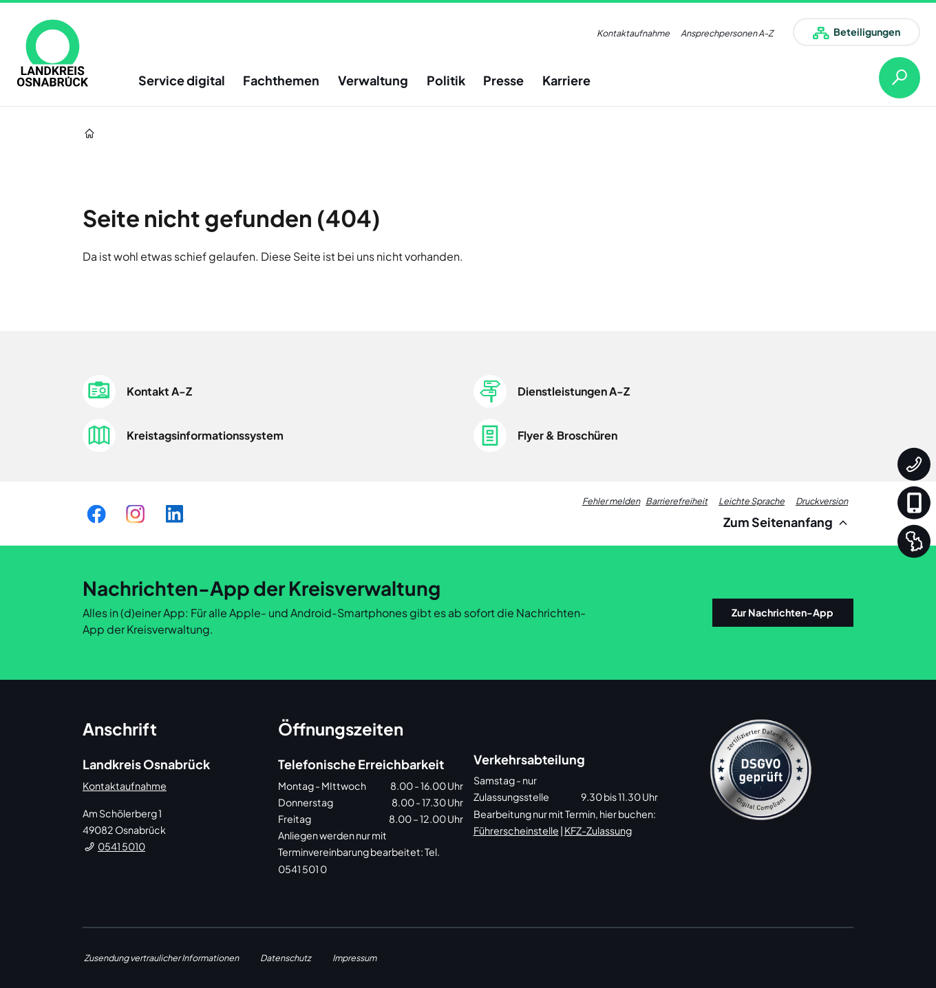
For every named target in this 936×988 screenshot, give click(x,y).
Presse (503, 80)
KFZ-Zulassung (598, 830)
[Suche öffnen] (888, 77)
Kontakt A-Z (159, 391)
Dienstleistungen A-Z (574, 391)
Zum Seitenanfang (787, 522)
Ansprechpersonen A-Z (727, 33)
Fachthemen (281, 80)
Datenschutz (285, 957)
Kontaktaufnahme (633, 33)
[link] (53, 53)
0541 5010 (121, 846)
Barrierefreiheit (677, 500)
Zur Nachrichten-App (782, 612)
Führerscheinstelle (516, 830)
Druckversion (822, 500)
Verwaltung (373, 80)
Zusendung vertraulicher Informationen (161, 957)
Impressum (354, 957)
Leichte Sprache (752, 500)
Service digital (181, 80)
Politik (446, 80)
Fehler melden (611, 500)
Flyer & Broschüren (567, 435)
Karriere (566, 80)
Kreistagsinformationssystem (205, 435)
